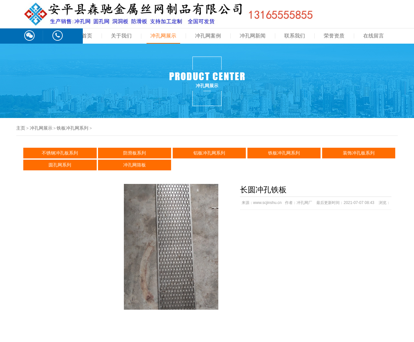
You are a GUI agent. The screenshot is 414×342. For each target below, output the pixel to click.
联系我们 (294, 35)
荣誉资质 (334, 35)
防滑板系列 (134, 152)
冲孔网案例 (208, 35)
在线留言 (373, 35)
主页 (20, 128)
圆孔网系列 (60, 164)
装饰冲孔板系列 (359, 152)
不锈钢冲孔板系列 (60, 152)
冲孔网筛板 (134, 164)
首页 (87, 35)
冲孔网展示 (163, 35)
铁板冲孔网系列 (72, 128)
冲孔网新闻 (253, 35)
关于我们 (121, 35)
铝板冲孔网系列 (209, 152)
